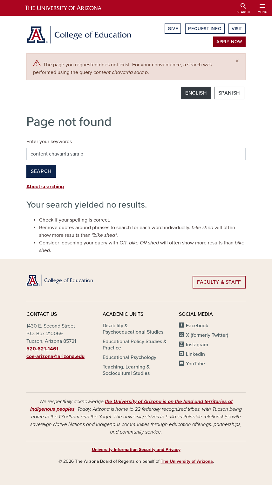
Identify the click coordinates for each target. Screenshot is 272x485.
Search (41, 171)
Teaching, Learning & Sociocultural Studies (126, 370)
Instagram (197, 345)
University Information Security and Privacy (136, 449)
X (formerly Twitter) (207, 335)
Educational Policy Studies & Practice (135, 344)
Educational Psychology (129, 357)
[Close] (237, 61)
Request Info (204, 28)
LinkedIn (195, 354)
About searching (45, 186)
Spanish (229, 93)
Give (173, 28)
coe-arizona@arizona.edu (55, 356)
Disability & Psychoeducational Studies (133, 328)
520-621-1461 (42, 349)
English (196, 93)
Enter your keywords (49, 141)
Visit (237, 28)
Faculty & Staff (219, 282)
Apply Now (229, 41)
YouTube (195, 364)
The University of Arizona (187, 461)
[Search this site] (136, 154)
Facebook (197, 325)
